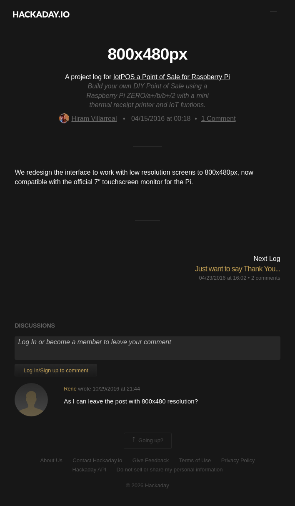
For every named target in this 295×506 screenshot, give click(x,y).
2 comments (265, 278)
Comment (218, 118)
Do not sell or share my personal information (170, 469)
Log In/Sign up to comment (55, 370)
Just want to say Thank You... (237, 269)
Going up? (147, 440)
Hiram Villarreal (88, 118)
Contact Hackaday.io (97, 460)
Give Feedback (150, 460)
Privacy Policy (238, 460)
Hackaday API (89, 469)
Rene (70, 389)
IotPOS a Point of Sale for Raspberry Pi (171, 76)
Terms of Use (195, 460)
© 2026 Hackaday (147, 485)
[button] (273, 14)
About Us (51, 460)
